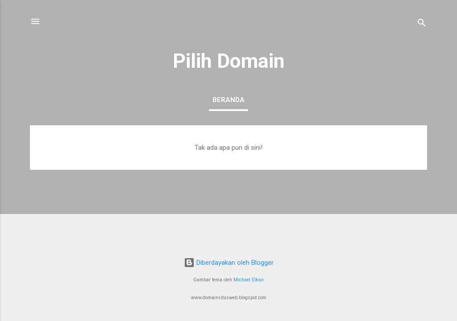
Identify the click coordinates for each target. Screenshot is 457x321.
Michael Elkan (248, 280)
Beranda (228, 100)
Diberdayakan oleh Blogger (229, 263)
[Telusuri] (421, 24)
